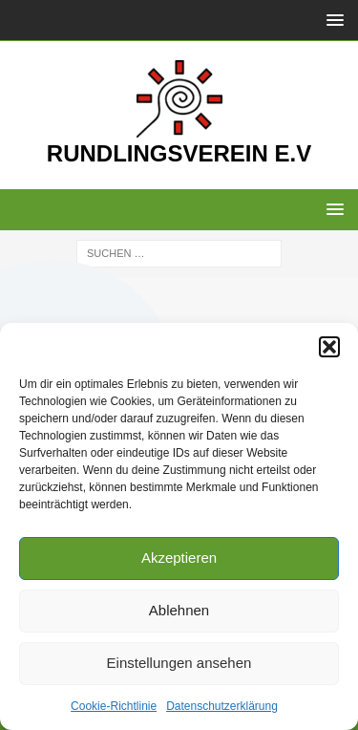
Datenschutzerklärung (222, 706)
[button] (329, 346)
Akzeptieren (179, 557)
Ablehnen (179, 610)
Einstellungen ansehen (179, 663)
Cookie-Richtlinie (114, 706)
